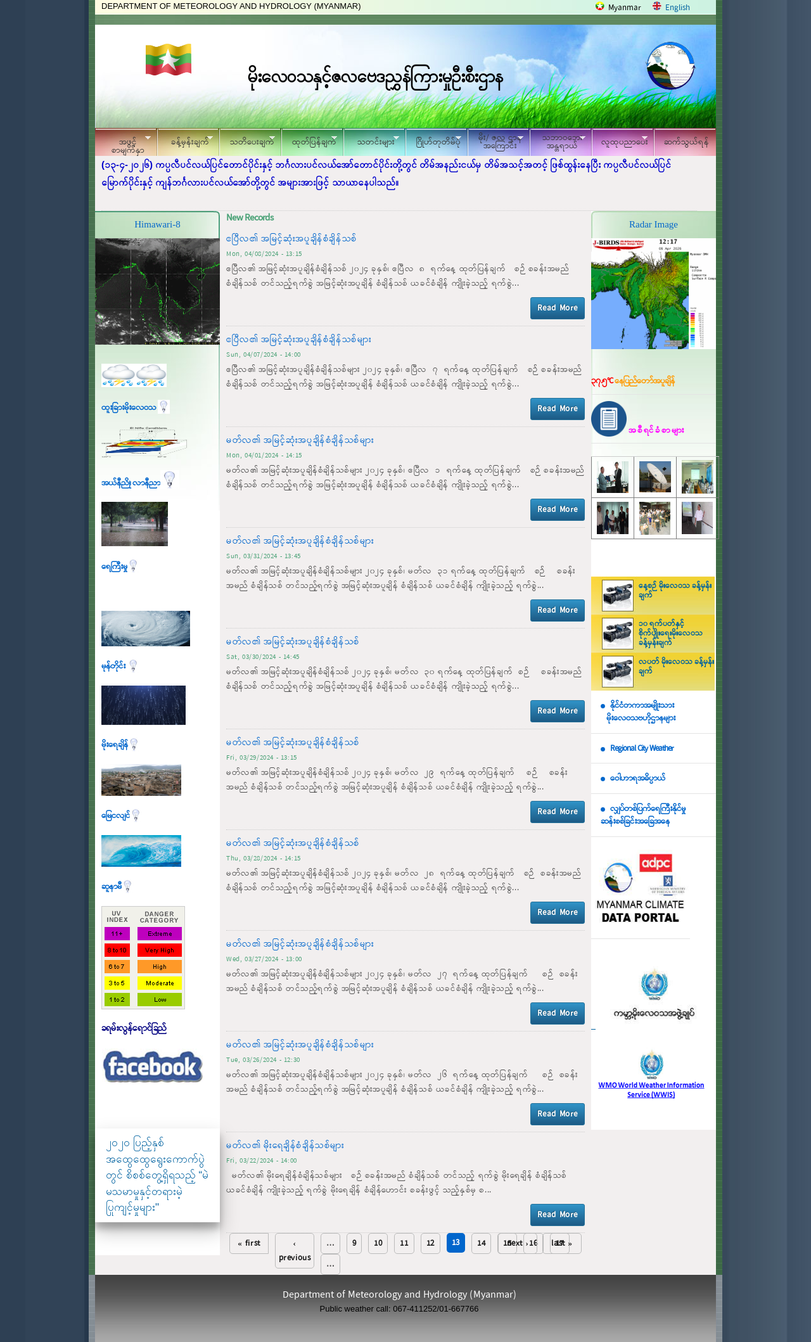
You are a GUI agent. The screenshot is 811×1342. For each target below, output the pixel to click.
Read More (557, 308)
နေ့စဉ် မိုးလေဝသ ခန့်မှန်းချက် (675, 591)
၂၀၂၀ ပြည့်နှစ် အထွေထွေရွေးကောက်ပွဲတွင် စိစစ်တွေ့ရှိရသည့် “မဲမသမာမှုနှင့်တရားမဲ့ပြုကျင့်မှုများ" (157, 1175)
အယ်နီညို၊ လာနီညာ (140, 483)
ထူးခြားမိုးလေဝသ (135, 407)
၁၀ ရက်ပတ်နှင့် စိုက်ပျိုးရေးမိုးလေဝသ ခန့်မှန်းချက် (671, 633)
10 (378, 1243)
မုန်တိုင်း (120, 666)
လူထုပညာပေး (620, 140)
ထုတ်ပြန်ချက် (309, 140)
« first (249, 1243)
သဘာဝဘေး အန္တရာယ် (557, 142)
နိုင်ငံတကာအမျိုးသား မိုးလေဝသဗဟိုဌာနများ (638, 712)
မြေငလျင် (121, 815)
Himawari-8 (157, 224)
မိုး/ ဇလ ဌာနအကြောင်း (495, 142)
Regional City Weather (642, 748)
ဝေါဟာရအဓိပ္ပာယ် (637, 778)
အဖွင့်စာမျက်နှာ (123, 144)
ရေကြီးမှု (120, 566)
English (677, 8)
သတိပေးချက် (247, 140)
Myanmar (624, 8)
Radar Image (653, 224)
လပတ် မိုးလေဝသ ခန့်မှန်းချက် (676, 667)
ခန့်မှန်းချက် (185, 140)
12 (430, 1243)
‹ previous (295, 1251)
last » (561, 1243)
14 (481, 1243)
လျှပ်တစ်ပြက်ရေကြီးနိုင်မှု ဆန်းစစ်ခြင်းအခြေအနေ (643, 815)
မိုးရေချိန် (120, 744)
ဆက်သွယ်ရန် (686, 142)
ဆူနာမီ (117, 886)
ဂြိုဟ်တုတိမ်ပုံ (433, 140)
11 (404, 1243)
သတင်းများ (371, 140)
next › (518, 1243)
